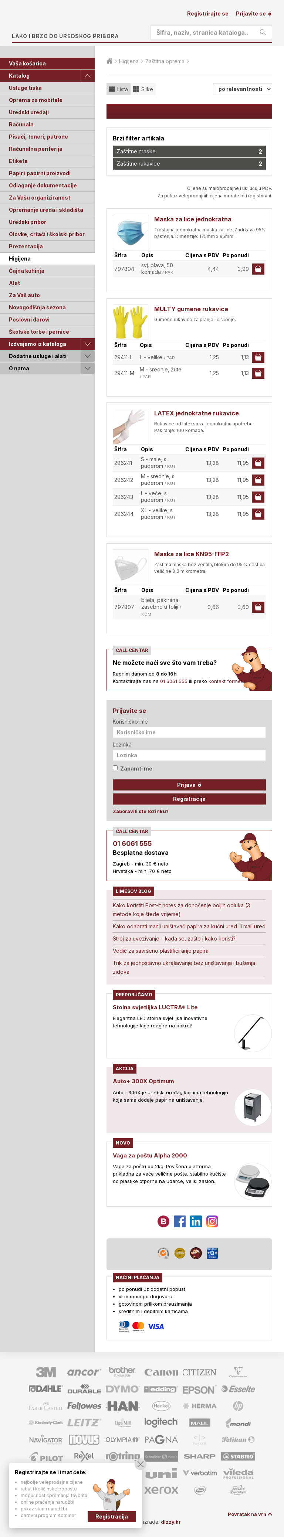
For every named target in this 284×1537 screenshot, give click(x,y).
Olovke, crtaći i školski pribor (47, 234)
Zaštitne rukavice (189, 163)
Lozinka (122, 744)
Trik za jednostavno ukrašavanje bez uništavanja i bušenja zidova (184, 967)
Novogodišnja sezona (37, 307)
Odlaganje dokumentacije (43, 185)
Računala (21, 124)
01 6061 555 (173, 681)
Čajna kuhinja (26, 271)
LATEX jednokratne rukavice (196, 413)
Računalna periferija (35, 149)
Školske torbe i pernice (39, 332)
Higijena (20, 258)
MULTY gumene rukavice (191, 309)
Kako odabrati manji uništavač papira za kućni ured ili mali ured (189, 926)
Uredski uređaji (29, 112)
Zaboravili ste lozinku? (141, 811)
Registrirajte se (208, 13)
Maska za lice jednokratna (192, 219)
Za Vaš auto (24, 295)
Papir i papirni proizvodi (40, 173)
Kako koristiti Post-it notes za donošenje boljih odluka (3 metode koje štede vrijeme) (181, 909)
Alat (14, 283)
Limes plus (82, 23)
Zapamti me (132, 768)
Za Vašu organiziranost (39, 197)
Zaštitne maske (189, 151)
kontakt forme (225, 681)
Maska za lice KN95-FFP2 (191, 554)
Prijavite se (254, 13)
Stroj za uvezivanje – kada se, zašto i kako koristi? (174, 938)
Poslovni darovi (29, 319)
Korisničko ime (130, 721)
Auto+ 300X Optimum (144, 1081)
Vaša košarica (27, 63)
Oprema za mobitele (35, 100)
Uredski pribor (27, 222)
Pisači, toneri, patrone (38, 136)
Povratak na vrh (245, 1514)
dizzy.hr (174, 1521)
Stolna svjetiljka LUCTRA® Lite (157, 1007)
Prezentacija (26, 246)
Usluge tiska (25, 88)
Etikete (18, 161)
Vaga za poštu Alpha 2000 (152, 1155)
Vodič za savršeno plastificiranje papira (161, 951)
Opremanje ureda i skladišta (46, 210)
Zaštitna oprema (165, 61)
